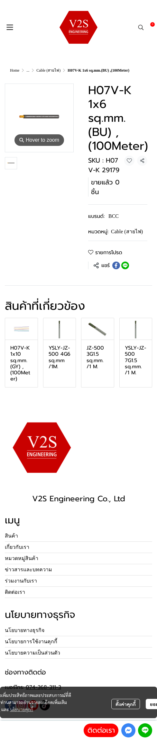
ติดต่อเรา (101, 730)
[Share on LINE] (125, 265)
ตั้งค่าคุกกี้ (125, 704)
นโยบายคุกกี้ (21, 709)
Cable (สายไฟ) (48, 70)
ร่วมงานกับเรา (21, 581)
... (27, 70)
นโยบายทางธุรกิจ (24, 630)
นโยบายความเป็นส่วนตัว (32, 653)
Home (14, 70)
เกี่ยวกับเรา (17, 547)
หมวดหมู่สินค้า (21, 558)
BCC (113, 216)
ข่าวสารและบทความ (28, 569)
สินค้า (11, 536)
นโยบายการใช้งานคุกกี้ (31, 641)
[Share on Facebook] (116, 265)
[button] (140, 27)
